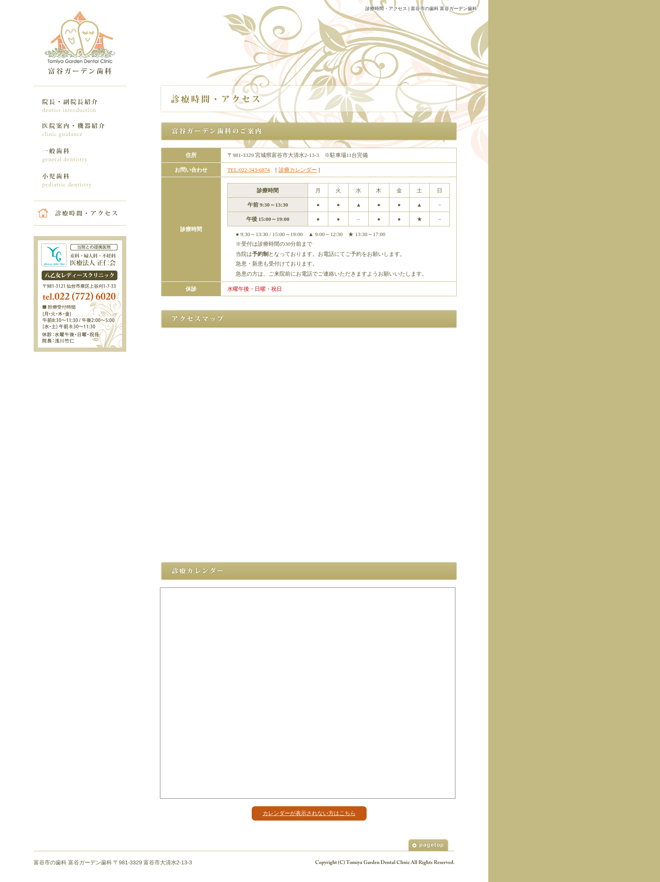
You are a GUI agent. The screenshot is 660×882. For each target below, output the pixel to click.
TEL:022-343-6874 (248, 170)
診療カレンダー (298, 170)
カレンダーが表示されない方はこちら (309, 813)
